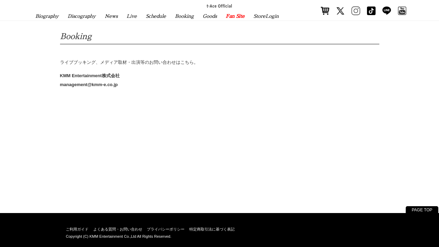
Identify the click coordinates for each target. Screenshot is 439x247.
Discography (82, 16)
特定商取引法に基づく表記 (212, 229)
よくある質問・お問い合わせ (117, 229)
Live (132, 16)
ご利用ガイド (77, 229)
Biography (47, 16)
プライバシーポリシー (166, 229)
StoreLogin (266, 16)
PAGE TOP (422, 210)
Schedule (156, 16)
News (111, 16)
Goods (210, 16)
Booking (184, 16)
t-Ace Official (220, 6)
